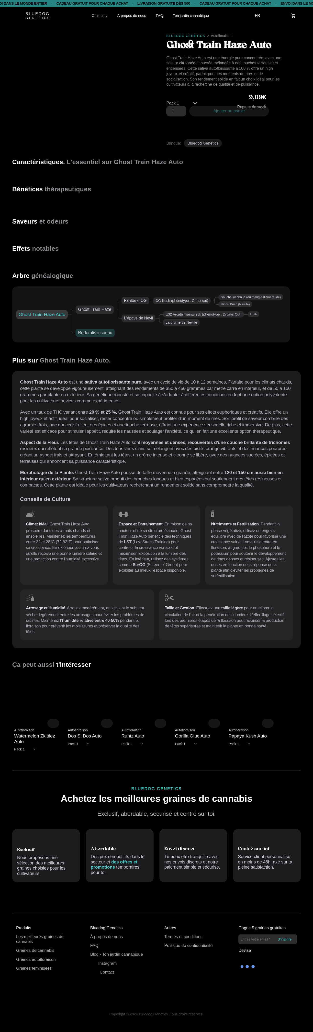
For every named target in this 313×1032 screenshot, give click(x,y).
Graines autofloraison (36, 959)
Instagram (107, 963)
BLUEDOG (37, 14)
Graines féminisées (34, 968)
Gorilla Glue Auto (192, 735)
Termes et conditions (183, 936)
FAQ (94, 945)
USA (253, 314)
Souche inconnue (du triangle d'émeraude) (251, 297)
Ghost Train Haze (94, 309)
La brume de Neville (181, 322)
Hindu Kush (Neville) (235, 304)
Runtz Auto (132, 735)
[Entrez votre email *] (267, 939)
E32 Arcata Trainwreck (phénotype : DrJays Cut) (203, 314)
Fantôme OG (135, 300)
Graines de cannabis (35, 950)
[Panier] (293, 16)
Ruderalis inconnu (95, 332)
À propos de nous (106, 936)
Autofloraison (221, 36)
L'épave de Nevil (138, 318)
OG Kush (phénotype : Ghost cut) (182, 301)
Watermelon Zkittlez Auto (34, 738)
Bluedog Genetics (202, 143)
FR (257, 15)
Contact (107, 972)
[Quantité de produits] (176, 111)
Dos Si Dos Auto (84, 735)
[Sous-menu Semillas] (106, 16)
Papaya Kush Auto (248, 735)
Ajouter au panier (229, 111)
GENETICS (37, 18)
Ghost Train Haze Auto (42, 314)
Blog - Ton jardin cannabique (116, 954)
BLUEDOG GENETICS (185, 36)
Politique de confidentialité (188, 945)
